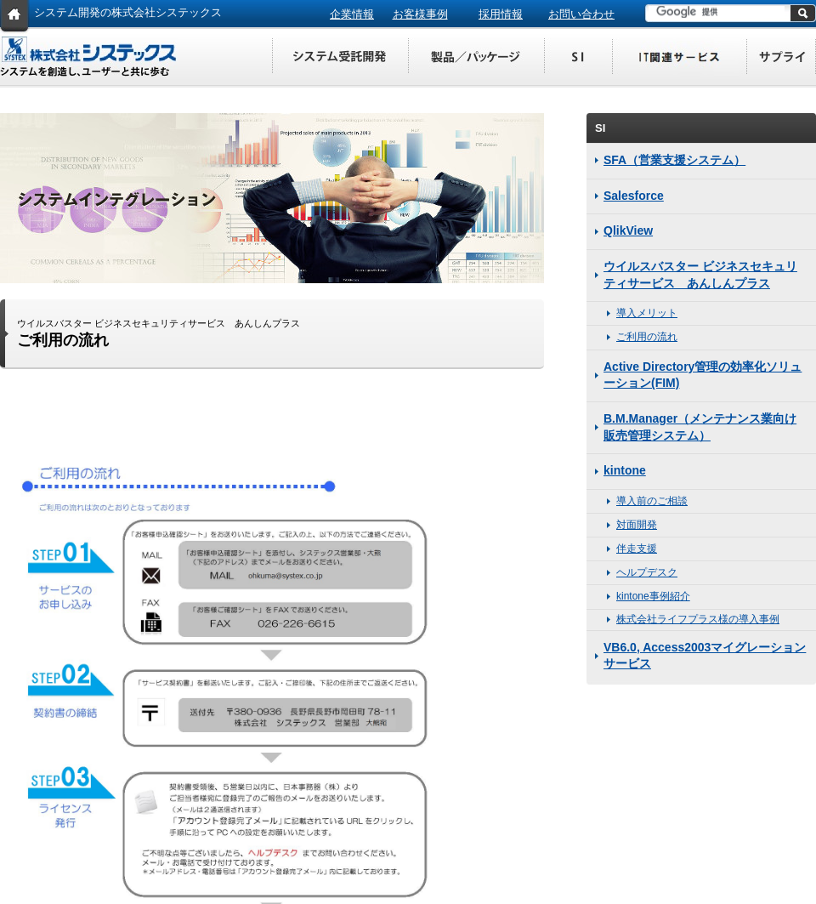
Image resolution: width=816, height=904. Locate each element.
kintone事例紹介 (653, 596)
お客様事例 (420, 14)
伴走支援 (636, 548)
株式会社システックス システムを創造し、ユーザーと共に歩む (89, 57)
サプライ (782, 57)
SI (578, 57)
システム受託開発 (340, 57)
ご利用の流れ (646, 337)
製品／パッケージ (476, 57)
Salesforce (634, 195)
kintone (625, 470)
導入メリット (646, 313)
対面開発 (636, 525)
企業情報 (352, 14)
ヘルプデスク (646, 572)
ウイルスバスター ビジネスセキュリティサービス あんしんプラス (700, 274)
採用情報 (501, 14)
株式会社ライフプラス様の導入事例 (697, 619)
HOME (15, 17)
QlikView (628, 230)
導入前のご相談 (652, 501)
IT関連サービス (680, 57)
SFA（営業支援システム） (674, 160)
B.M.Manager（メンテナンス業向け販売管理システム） (700, 427)
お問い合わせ (581, 14)
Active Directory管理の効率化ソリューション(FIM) (703, 375)
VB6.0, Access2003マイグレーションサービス (705, 655)
